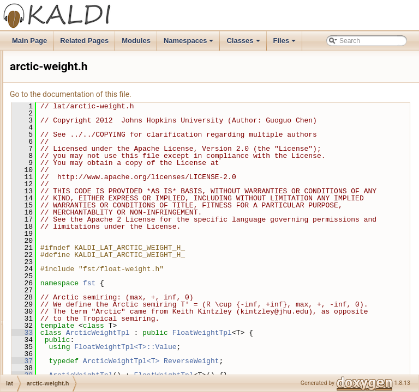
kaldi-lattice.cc (65, 326)
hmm (43, 134)
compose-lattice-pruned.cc (83, 230)
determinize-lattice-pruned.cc (87, 290)
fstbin (44, 86)
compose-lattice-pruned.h (81, 242)
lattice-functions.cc (72, 350)
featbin (46, 62)
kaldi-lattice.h (64, 338)
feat (41, 50)
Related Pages (84, 40)
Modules (136, 40)
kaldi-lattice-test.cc (72, 314)
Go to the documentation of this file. (207, 94)
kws (41, 182)
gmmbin (47, 122)
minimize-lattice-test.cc (78, 374)
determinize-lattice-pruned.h (85, 302)
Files (285, 43)
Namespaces (190, 43)
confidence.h (63, 266)
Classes (243, 43)
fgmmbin (48, 74)
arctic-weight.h (66, 218)
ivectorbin (50, 170)
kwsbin (46, 194)
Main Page (29, 40)
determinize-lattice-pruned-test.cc (93, 278)
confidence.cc (65, 254)
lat (39, 206)
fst (225, 340)
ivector (45, 158)
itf (38, 146)
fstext (44, 98)
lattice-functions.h (70, 362)
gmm (43, 110)
